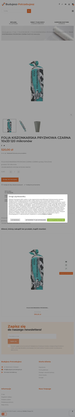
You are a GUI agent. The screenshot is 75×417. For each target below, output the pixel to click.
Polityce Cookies (47, 214)
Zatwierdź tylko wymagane (36, 220)
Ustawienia (15, 220)
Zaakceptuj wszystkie (56, 220)
